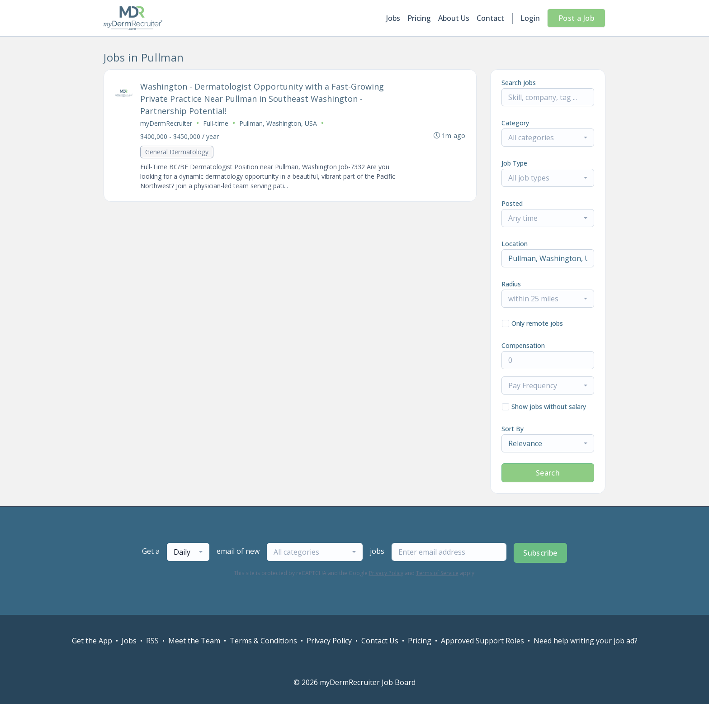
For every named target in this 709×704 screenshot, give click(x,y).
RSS (152, 641)
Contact (490, 18)
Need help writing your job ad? (586, 641)
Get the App (92, 641)
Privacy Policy (386, 573)
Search (548, 473)
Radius (511, 284)
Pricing (419, 18)
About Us (453, 18)
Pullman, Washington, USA (278, 123)
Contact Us (379, 641)
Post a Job (576, 18)
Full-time (215, 123)
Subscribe (540, 553)
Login (530, 18)
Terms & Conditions (263, 641)
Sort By (512, 428)
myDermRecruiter (166, 123)
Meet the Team (194, 641)
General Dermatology (176, 151)
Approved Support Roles (482, 641)
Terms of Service (437, 573)
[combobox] (547, 137)
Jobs (393, 18)
